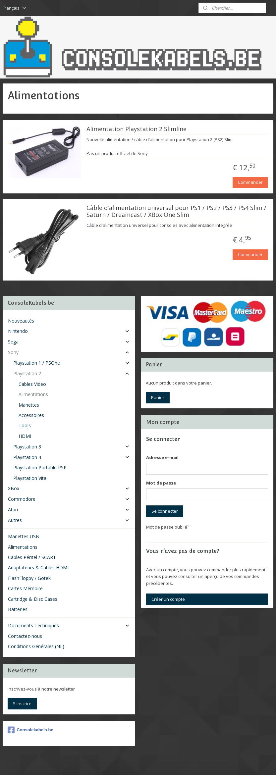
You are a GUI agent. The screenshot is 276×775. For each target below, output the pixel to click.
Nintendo (69, 331)
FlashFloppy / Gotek (29, 578)
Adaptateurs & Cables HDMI (38, 567)
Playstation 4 (71, 457)
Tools (25, 425)
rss (129, 762)
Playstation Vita (29, 478)
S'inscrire (22, 703)
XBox (69, 488)
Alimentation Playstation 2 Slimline (136, 129)
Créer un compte (168, 599)
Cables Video (32, 384)
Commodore (69, 499)
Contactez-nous (25, 636)
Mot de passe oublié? (167, 527)
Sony (69, 352)
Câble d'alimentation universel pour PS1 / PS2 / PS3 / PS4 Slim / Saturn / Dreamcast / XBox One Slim (176, 211)
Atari (69, 509)
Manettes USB (23, 536)
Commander (250, 182)
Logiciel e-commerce (156, 762)
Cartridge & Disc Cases (32, 599)
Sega (69, 341)
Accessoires (31, 415)
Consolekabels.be (30, 730)
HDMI (25, 436)
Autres (69, 520)
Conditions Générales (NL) (36, 646)
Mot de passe (161, 483)
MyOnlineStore (213, 762)
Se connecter (164, 511)
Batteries (18, 609)
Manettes (29, 405)
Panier (157, 397)
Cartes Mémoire (25, 588)
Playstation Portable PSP (40, 467)
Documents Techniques (69, 625)
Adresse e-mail (162, 457)
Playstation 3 (71, 446)
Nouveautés (21, 321)
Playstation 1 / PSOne (71, 363)
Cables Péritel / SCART (32, 557)
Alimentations (33, 394)
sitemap (116, 762)
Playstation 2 (71, 373)
